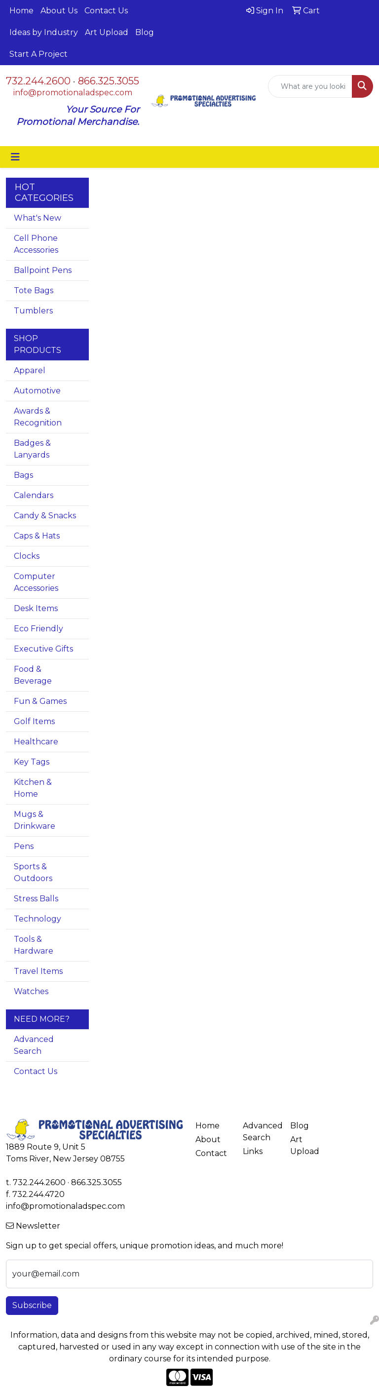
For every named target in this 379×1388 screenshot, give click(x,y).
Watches (31, 991)
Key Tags (31, 762)
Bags (23, 475)
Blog (144, 32)
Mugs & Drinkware (34, 820)
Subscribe (32, 1305)
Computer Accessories (36, 582)
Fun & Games (40, 701)
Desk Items (36, 608)
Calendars (33, 495)
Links (253, 1151)
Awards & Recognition (38, 416)
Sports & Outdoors (33, 872)
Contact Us (106, 10)
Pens (24, 846)
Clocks (26, 556)
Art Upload (106, 32)
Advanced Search (34, 1045)
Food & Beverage (33, 675)
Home (21, 10)
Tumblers (33, 310)
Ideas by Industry (43, 32)
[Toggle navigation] (15, 157)
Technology (37, 919)
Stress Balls (36, 898)
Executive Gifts (43, 649)
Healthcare (36, 741)
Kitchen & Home (33, 788)
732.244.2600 (38, 81)
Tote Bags (33, 290)
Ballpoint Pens (43, 270)
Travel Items (38, 971)
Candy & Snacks (45, 515)
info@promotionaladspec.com (72, 92)
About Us (58, 10)
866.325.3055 (108, 81)
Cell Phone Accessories (36, 244)
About (208, 1139)
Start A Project (38, 54)
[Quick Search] (310, 86)
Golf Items (34, 721)
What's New (37, 218)
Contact (211, 1153)
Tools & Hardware (33, 945)
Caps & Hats (37, 535)
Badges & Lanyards (32, 449)
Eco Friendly (38, 628)
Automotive (37, 390)
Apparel (29, 370)
